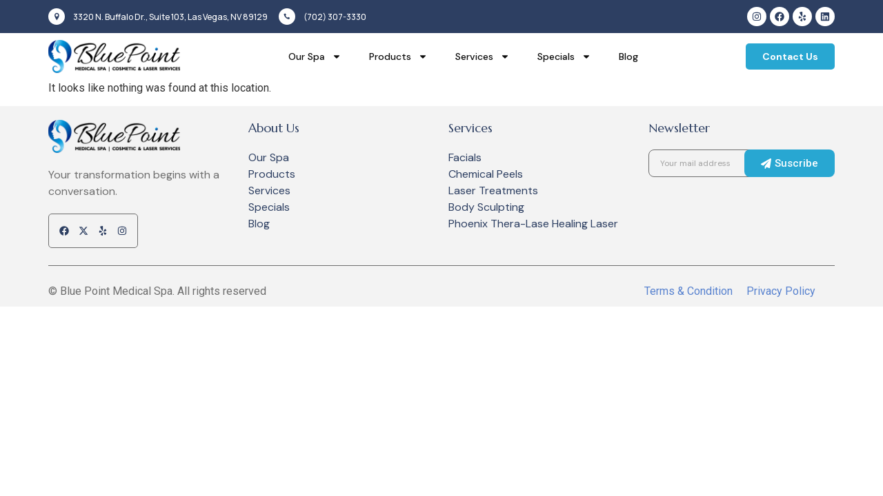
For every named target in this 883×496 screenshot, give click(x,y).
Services (482, 56)
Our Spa (314, 56)
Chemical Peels (485, 174)
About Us (273, 128)
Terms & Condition (688, 291)
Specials (564, 56)
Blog (628, 56)
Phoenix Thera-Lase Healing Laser (533, 223)
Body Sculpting (486, 207)
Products (398, 56)
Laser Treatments (493, 190)
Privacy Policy (780, 291)
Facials (465, 157)
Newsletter (679, 128)
